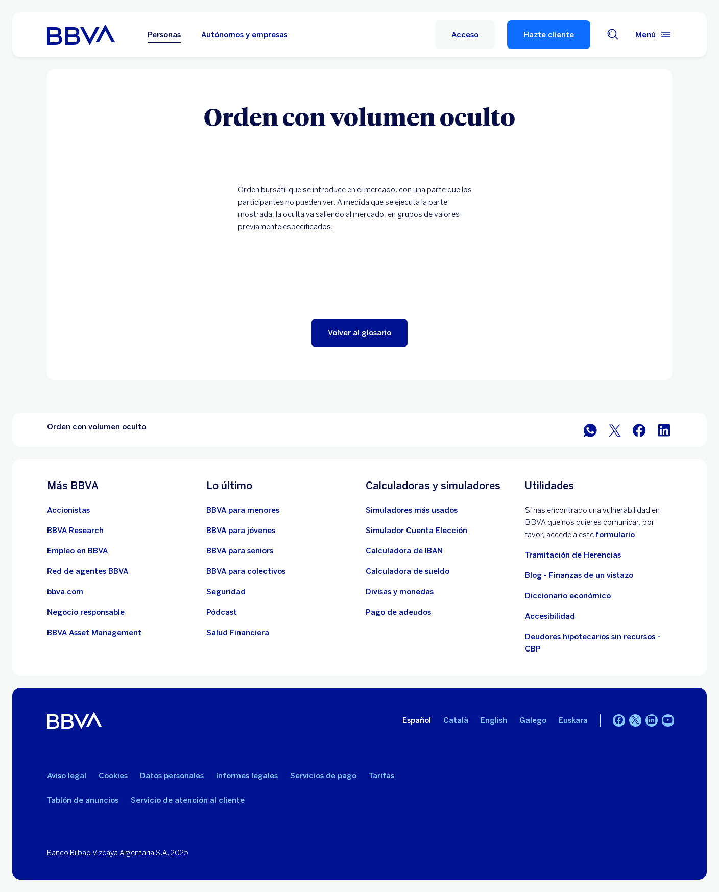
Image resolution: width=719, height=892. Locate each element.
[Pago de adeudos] (398, 612)
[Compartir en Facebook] (639, 430)
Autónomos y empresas (244, 34)
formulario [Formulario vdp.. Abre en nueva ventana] (615, 534)
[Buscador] (613, 35)
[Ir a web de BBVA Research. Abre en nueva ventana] (75, 530)
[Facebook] (619, 720)
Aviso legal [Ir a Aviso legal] (66, 775)
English (494, 720)
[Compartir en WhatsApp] (590, 430)
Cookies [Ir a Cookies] (113, 775)
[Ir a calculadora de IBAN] (404, 551)
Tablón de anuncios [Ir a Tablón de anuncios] (82, 800)
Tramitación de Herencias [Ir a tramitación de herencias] (573, 555)
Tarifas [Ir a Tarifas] (381, 775)
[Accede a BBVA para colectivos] (245, 571)
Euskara (573, 720)
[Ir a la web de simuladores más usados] (412, 510)
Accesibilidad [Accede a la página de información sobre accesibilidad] (550, 616)
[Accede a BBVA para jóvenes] (240, 530)
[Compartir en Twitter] (615, 430)
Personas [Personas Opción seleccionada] (164, 34)
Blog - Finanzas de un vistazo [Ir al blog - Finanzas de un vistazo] (579, 575)
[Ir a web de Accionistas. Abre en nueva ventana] (68, 510)
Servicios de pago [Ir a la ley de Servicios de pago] (323, 775)
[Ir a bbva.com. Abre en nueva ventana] (65, 592)
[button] (465, 34)
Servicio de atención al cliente (188, 800)
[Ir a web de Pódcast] (221, 612)
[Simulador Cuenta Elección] (416, 530)
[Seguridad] (226, 592)
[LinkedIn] (651, 720)
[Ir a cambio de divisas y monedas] (400, 592)
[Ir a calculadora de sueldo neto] (407, 571)
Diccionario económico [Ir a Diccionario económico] (568, 595)
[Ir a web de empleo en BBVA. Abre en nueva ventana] (77, 551)
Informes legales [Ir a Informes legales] (247, 775)
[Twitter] (635, 720)
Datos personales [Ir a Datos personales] (172, 775)
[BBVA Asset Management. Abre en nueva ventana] (94, 632)
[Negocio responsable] (86, 612)
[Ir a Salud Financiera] (237, 632)
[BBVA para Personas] (81, 35)
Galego (532, 720)
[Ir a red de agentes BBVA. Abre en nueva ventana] (87, 571)
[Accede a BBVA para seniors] (239, 551)
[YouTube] (668, 720)
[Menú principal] (653, 34)
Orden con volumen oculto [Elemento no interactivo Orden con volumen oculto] (96, 426)
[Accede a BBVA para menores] (242, 510)
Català (455, 720)
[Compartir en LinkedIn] (664, 430)
